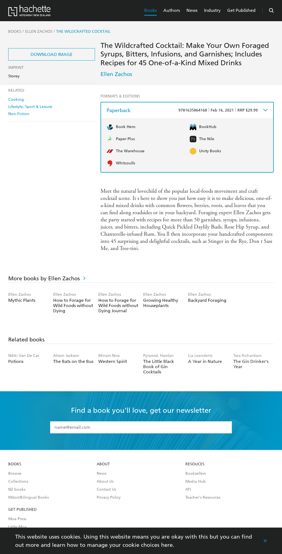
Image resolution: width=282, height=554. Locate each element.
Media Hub (195, 482)
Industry (212, 10)
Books (150, 10)
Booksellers (195, 474)
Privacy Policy (109, 497)
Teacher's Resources (202, 497)
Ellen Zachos (116, 74)
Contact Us (106, 489)
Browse (14, 474)
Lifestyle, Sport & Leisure (30, 106)
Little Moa (17, 527)
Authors (171, 10)
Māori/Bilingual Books (28, 497)
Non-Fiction (18, 114)
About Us (105, 482)
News (191, 10)
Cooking (16, 99)
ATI (188, 489)
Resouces (194, 464)
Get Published (241, 10)
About (103, 464)
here (167, 545)
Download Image (51, 54)
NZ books (16, 489)
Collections (18, 482)
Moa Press (17, 519)
